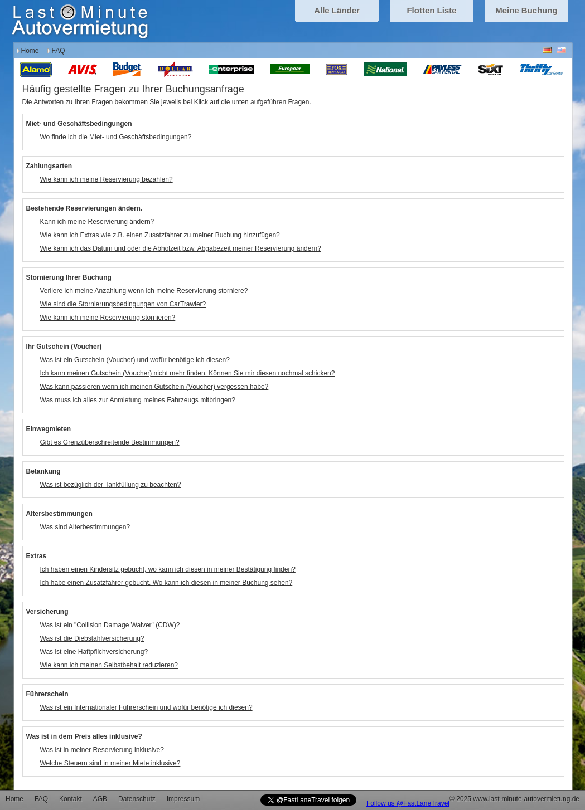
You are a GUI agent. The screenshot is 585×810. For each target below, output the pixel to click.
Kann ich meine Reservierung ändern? (97, 222)
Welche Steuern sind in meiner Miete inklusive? (110, 763)
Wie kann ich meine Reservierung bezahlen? (106, 179)
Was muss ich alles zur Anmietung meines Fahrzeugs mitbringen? (137, 400)
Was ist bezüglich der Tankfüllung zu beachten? (110, 485)
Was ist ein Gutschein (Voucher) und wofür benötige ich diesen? (135, 360)
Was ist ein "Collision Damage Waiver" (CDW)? (110, 625)
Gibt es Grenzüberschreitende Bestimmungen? (110, 442)
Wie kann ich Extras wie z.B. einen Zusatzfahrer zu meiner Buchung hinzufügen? (160, 235)
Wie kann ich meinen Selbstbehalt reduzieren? (109, 665)
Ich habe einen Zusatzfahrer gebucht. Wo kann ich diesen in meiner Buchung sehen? (166, 583)
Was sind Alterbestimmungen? (85, 527)
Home (30, 51)
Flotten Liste (431, 10)
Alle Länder (337, 10)
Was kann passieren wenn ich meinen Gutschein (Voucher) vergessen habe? (154, 387)
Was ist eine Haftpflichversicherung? (94, 652)
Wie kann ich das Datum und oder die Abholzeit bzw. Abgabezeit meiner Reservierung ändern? (180, 248)
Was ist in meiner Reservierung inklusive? (102, 750)
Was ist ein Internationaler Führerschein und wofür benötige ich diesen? (146, 707)
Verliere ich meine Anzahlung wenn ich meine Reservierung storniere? (144, 291)
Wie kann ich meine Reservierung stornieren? (108, 317)
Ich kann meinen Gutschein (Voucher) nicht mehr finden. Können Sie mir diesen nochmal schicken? (187, 373)
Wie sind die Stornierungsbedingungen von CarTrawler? (123, 304)
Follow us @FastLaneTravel (407, 803)
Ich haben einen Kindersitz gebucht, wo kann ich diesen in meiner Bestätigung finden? (168, 569)
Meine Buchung (526, 10)
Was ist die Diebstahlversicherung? (92, 638)
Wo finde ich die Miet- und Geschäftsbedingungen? (116, 137)
